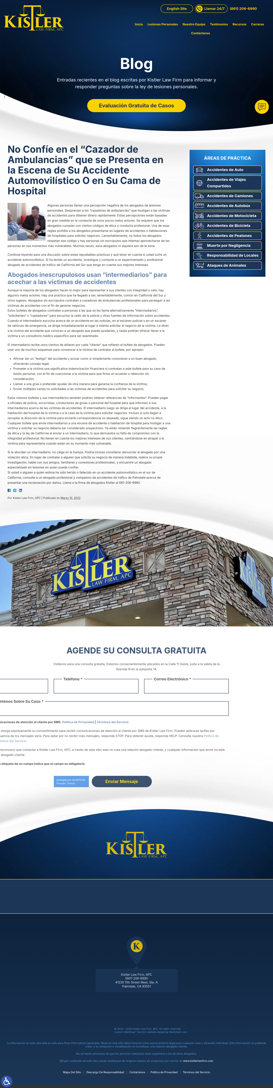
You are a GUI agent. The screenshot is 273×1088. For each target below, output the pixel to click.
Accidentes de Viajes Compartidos (226, 185)
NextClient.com (178, 1034)
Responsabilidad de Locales (233, 258)
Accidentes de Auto (225, 172)
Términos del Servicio (196, 1074)
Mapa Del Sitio (72, 1074)
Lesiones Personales (144, 30)
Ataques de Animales (226, 268)
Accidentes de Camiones (230, 198)
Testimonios (201, 30)
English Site (177, 14)
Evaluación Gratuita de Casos (136, 105)
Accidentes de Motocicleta (231, 218)
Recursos (221, 30)
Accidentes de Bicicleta (228, 228)
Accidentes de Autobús (228, 208)
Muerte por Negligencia (229, 248)
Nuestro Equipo (175, 30)
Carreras (239, 30)
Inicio (121, 30)
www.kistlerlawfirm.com (198, 1063)
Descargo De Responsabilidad (105, 1074)
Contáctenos (259, 30)
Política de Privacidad (164, 1074)
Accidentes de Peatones (229, 238)
